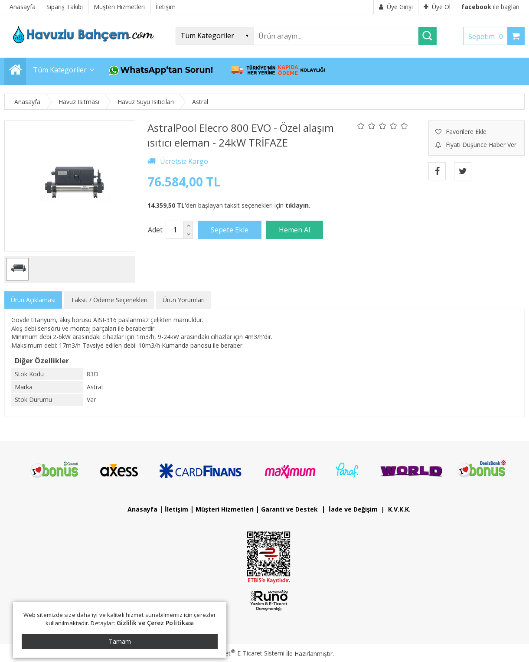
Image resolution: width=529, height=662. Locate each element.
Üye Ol (437, 7)
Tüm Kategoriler (60, 70)
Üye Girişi (396, 7)
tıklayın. (297, 205)
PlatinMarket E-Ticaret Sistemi (239, 653)
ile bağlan (490, 7)
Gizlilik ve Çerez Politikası (155, 623)
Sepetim (487, 36)
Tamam (120, 641)
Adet (155, 230)
